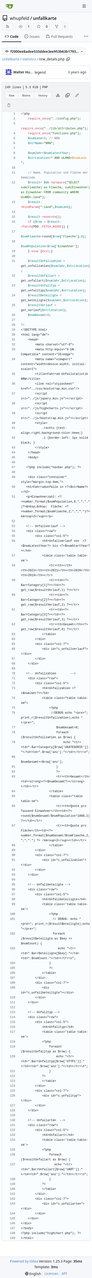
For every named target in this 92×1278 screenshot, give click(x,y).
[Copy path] (68, 59)
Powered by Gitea (24, 1261)
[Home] (9, 6)
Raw (11, 95)
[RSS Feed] (7, 26)
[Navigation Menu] (85, 6)
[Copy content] (67, 95)
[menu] (33, 1273)
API (64, 1273)
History (42, 95)
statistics (29, 59)
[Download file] (58, 95)
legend (40, 72)
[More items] (86, 36)
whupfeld (19, 18)
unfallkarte (45, 18)
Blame (26, 95)
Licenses (51, 1273)
